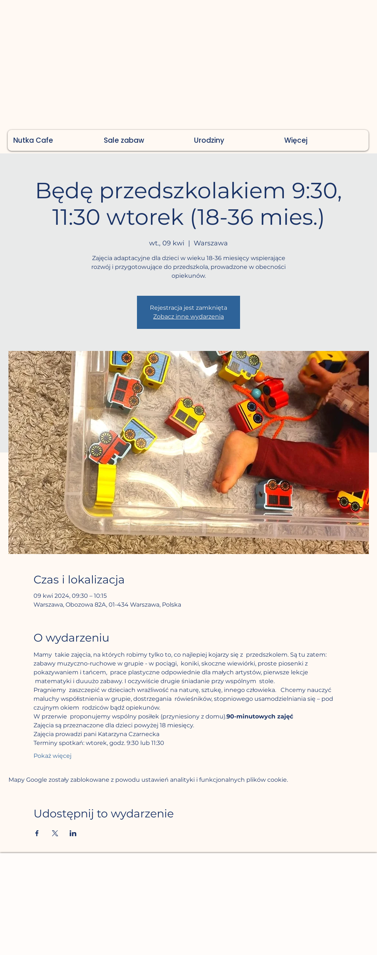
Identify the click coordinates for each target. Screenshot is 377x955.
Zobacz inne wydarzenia (188, 316)
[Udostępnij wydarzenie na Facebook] (37, 833)
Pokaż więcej (52, 755)
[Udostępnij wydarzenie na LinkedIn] (73, 833)
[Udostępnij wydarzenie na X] (55, 833)
